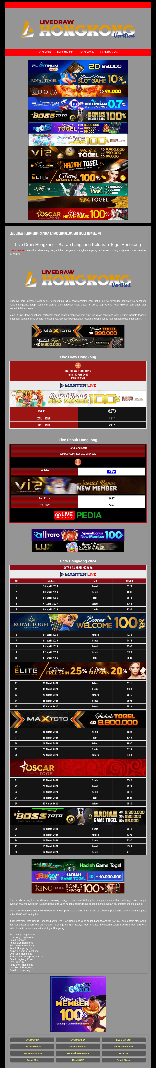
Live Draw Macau (109, 52)
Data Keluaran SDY (123, 1046)
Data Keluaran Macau (78, 1053)
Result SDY (32, 1060)
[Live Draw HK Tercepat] (78, 66)
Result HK (124, 1053)
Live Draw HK (44, 52)
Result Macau (124, 1060)
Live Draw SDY (86, 52)
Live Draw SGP (65, 52)
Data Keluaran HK (78, 1046)
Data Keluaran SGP (32, 1053)
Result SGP (78, 1060)
